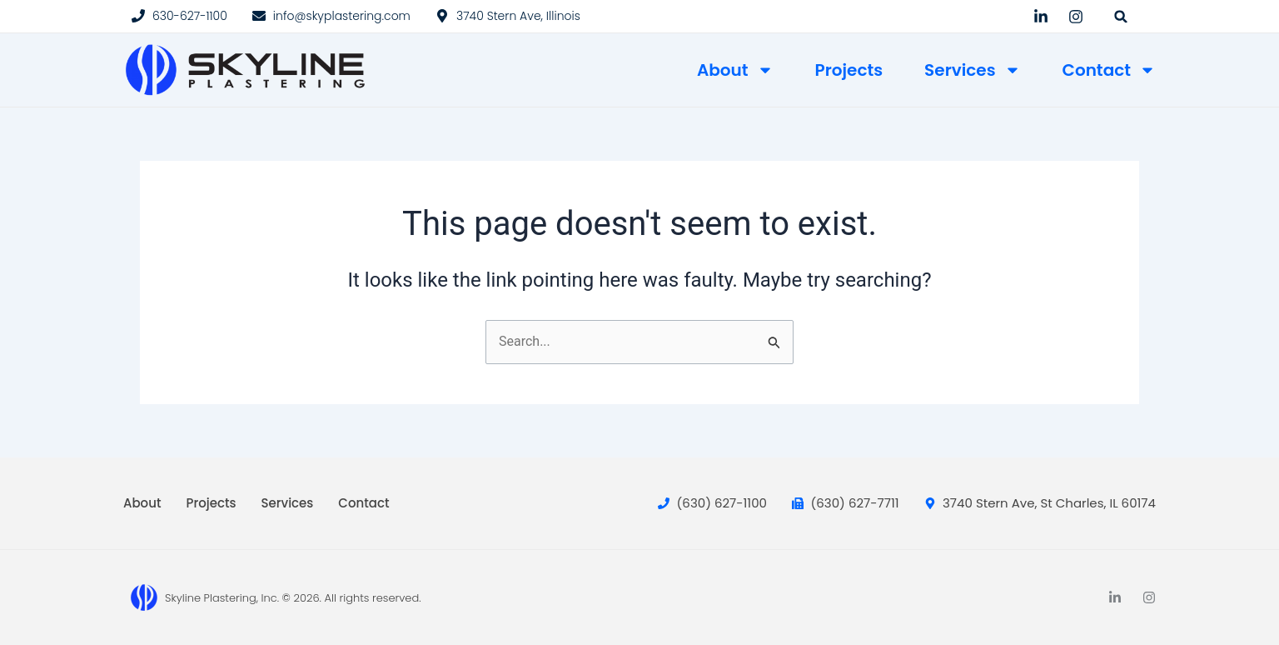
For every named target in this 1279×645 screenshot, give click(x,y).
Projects (849, 70)
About (735, 70)
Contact (1109, 70)
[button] (1121, 16)
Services (972, 70)
